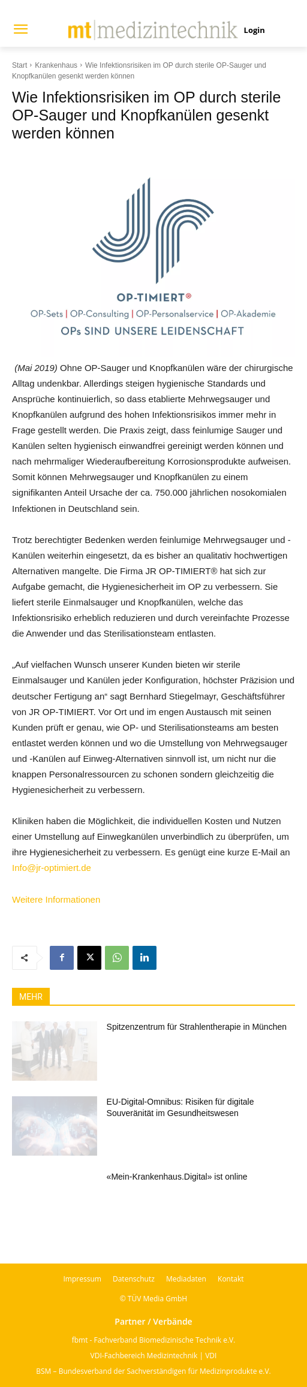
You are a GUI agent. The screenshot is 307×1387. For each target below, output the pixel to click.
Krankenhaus (56, 65)
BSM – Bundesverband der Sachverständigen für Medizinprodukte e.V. (153, 1371)
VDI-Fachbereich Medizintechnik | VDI (154, 1355)
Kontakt (230, 1279)
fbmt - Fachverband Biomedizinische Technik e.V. (154, 1340)
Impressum (82, 1279)
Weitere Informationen (56, 899)
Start (19, 65)
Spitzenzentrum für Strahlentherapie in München (197, 1027)
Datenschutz (134, 1279)
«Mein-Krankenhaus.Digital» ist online (177, 1176)
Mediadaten (186, 1279)
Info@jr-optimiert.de (51, 868)
